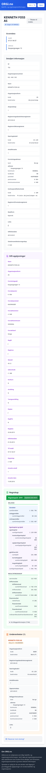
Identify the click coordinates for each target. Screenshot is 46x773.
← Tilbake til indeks (32, 21)
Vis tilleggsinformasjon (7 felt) (20, 622)
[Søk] (35, 5)
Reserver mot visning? (14, 739)
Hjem (41, 5)
